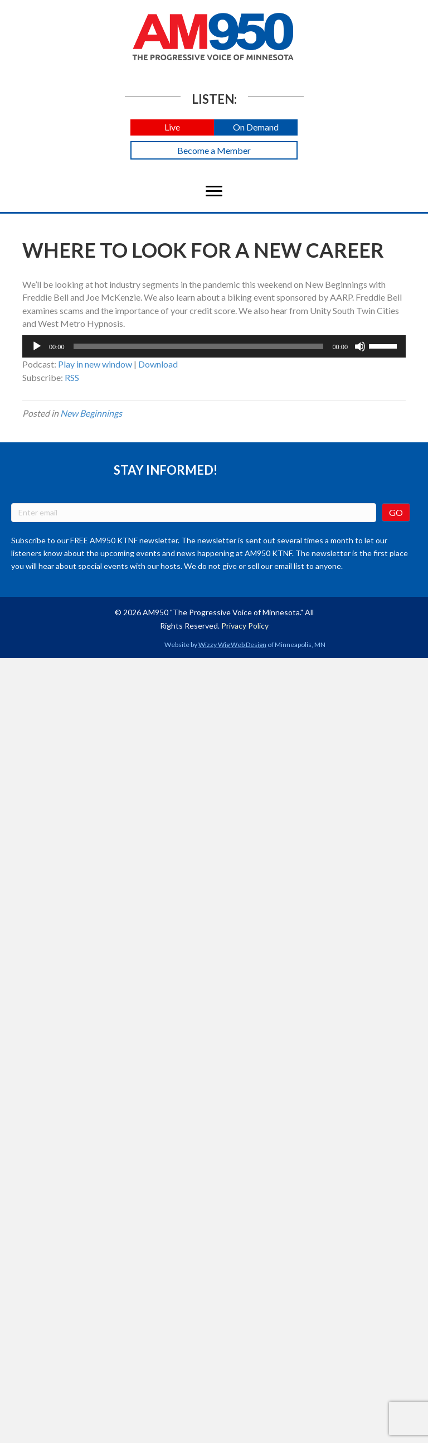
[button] (172, 127)
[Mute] (360, 346)
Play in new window (95, 364)
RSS (72, 377)
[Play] (36, 346)
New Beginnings (91, 413)
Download (158, 364)
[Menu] (214, 191)
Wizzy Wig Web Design (232, 644)
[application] (214, 346)
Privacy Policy (245, 625)
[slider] (199, 346)
